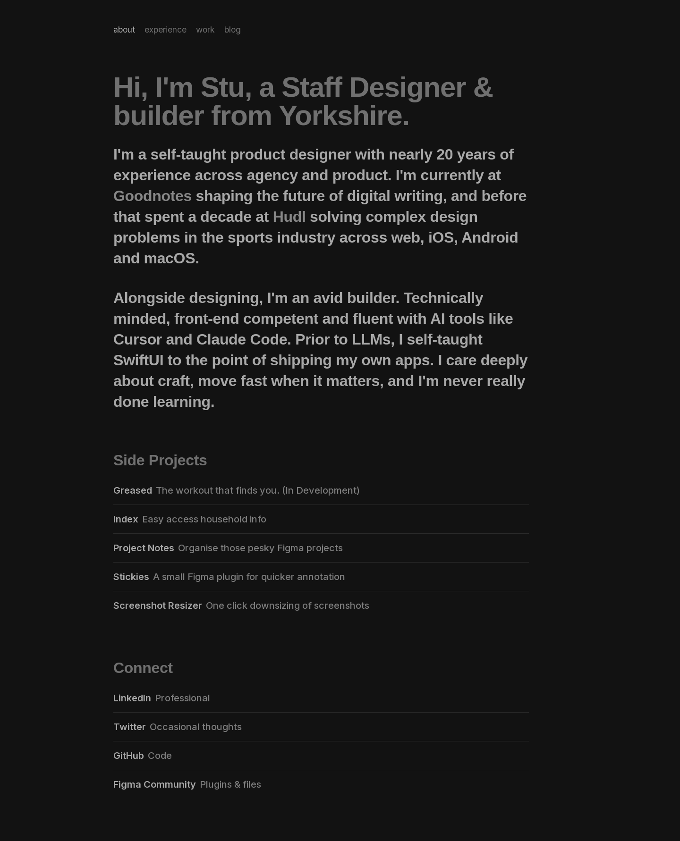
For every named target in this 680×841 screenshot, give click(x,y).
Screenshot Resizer (157, 605)
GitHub (128, 755)
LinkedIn (132, 698)
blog (232, 29)
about (124, 29)
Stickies (131, 576)
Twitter (129, 726)
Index (125, 519)
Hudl (289, 216)
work (205, 29)
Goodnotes (152, 195)
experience (165, 29)
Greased (132, 490)
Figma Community (154, 784)
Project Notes (143, 548)
